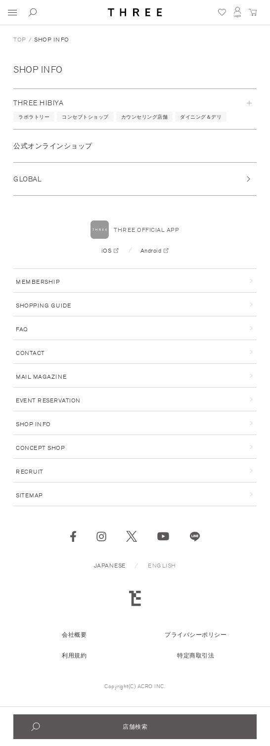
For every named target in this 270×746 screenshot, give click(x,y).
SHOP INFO (38, 69)
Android (151, 250)
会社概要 (74, 634)
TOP (19, 39)
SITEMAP (29, 495)
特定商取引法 (195, 655)
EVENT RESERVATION (48, 400)
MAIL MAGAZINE (41, 376)
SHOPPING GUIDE (43, 305)
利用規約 (74, 655)
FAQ (22, 329)
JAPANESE (110, 565)
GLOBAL (27, 179)
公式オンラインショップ (52, 145)
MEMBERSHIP (38, 281)
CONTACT (30, 352)
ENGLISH (162, 565)
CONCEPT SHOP (40, 447)
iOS (106, 250)
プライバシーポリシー (195, 634)
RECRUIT (30, 471)
